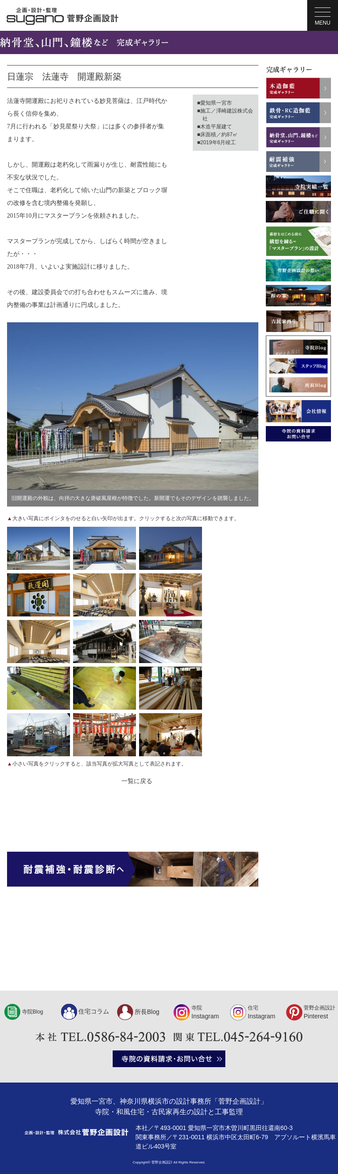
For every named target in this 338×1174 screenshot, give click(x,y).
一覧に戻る (136, 780)
